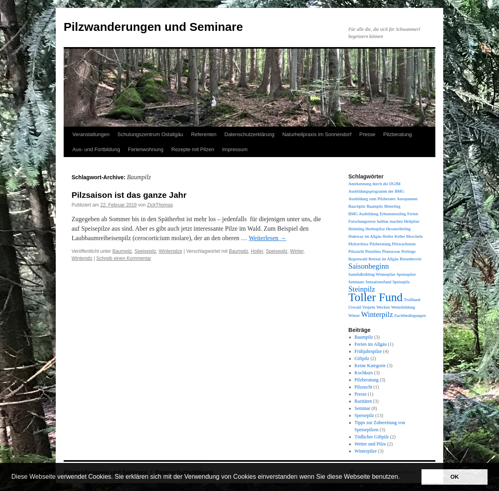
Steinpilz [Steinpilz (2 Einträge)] (361, 289)
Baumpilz (122, 251)
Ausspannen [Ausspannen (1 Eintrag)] (407, 199)
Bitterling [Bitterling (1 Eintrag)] (392, 206)
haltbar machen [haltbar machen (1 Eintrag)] (390, 221)
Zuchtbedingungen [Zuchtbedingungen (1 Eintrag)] (410, 315)
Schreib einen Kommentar (123, 258)
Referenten (203, 134)
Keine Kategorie (370, 365)
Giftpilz (362, 358)
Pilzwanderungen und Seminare (153, 26)
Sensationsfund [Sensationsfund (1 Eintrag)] (378, 282)
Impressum (235, 149)
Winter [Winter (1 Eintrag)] (354, 315)
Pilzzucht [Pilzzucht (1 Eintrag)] (356, 251)
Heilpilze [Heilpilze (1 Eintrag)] (412, 221)
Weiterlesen (267, 238)
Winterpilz (82, 258)
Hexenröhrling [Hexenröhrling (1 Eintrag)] (398, 229)
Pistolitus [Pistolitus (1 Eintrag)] (373, 251)
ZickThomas (160, 205)
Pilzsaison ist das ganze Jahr (129, 194)
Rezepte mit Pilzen (192, 149)
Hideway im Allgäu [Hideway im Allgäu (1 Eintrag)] (364, 236)
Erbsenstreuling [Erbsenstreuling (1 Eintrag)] (393, 214)
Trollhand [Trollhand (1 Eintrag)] (412, 300)
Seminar (362, 408)
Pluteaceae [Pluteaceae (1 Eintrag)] (391, 251)
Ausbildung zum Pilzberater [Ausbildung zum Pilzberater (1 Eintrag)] (372, 199)
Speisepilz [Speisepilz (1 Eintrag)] (401, 282)
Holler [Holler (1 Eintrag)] (387, 236)
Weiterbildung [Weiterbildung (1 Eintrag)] (403, 307)
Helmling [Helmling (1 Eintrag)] (356, 229)
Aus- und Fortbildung (96, 149)
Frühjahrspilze (368, 351)
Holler (257, 251)
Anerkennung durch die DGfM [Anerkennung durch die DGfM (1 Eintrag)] (374, 184)
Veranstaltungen (91, 134)
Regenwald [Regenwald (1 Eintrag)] (357, 259)
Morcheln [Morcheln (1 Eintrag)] (414, 236)
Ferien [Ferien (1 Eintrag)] (412, 214)
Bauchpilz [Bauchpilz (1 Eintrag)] (356, 206)
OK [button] (454, 477)
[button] (402, 477)
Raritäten (363, 401)
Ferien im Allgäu (371, 344)
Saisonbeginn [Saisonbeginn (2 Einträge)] (368, 266)
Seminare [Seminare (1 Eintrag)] (356, 282)
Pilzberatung (397, 134)
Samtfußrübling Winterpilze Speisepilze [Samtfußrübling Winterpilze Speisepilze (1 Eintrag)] (382, 274)
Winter (297, 251)
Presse (367, 134)
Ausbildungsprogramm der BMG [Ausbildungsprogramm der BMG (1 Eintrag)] (376, 191)
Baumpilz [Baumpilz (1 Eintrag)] (375, 206)
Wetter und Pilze (370, 444)
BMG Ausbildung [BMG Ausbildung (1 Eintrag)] (363, 214)
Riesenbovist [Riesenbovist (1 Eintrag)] (411, 259)
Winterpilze (170, 251)
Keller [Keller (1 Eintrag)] (400, 236)
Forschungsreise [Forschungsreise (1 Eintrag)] (362, 221)
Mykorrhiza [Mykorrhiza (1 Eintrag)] (358, 244)
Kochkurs (364, 372)
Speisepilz (145, 251)
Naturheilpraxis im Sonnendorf (317, 134)
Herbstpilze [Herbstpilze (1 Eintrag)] (375, 229)
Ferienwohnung (146, 149)
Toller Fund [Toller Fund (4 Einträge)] (375, 297)
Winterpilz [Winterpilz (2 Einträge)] (377, 314)
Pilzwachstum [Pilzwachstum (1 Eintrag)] (404, 244)
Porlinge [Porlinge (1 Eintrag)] (408, 251)
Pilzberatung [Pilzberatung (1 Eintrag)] (380, 244)
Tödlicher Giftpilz (372, 437)
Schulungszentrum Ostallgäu (150, 134)
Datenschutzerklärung (249, 134)
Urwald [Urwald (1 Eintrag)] (354, 307)
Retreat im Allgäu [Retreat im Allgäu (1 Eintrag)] (384, 259)
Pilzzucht (363, 387)
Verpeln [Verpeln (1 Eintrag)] (368, 307)
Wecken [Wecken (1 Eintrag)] (383, 307)
